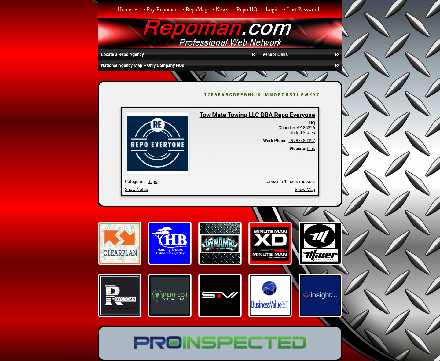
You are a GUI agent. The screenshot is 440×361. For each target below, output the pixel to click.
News (222, 9)
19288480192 (301, 140)
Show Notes (136, 189)
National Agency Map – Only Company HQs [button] (220, 65)
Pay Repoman (162, 9)
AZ (299, 127)
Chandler (287, 127)
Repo (152, 181)
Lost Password (303, 9)
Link (311, 148)
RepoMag (196, 9)
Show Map (305, 189)
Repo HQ (247, 9)
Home (124, 9)
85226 (309, 127)
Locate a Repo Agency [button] (179, 54)
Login (272, 9)
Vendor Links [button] (301, 54)
